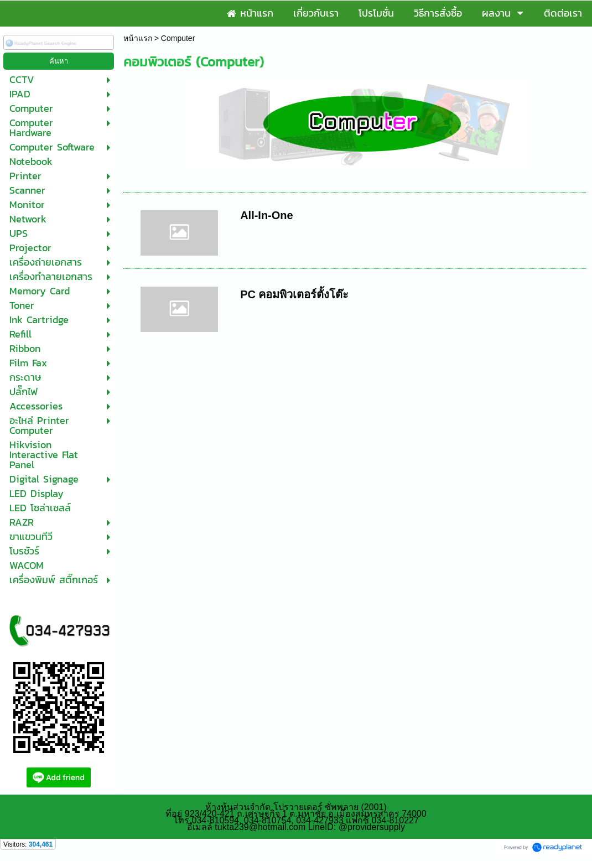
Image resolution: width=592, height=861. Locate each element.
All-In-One (266, 215)
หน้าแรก (137, 38)
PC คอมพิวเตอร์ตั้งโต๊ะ (294, 294)
